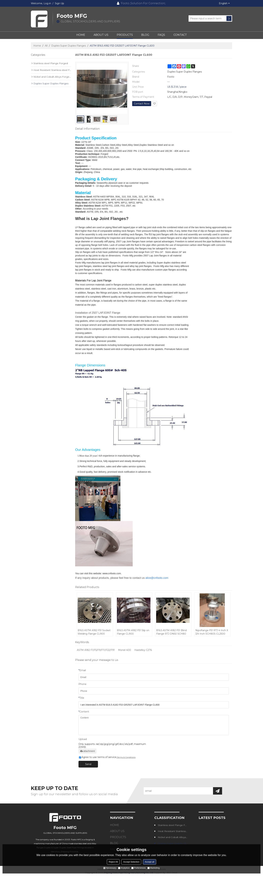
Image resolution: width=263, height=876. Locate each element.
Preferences (138, 868)
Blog (145, 34)
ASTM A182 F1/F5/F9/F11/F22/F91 (96, 650)
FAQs (161, 34)
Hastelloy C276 (143, 650)
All (46, 45)
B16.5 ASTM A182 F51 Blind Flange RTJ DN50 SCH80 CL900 (171, 632)
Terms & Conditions (126, 757)
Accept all (149, 862)
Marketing (153, 868)
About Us (101, 34)
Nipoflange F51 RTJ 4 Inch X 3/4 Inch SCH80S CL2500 (211, 632)
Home (80, 34)
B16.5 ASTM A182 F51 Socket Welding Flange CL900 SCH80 (94, 632)
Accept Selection (131, 862)
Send (88, 764)
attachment (87, 751)
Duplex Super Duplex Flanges (68, 45)
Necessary (109, 868)
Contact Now (141, 103)
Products (125, 34)
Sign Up (59, 3)
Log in (47, 3)
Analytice (124, 868)
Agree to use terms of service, (107, 757)
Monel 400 (124, 650)
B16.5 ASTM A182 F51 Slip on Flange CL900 (133, 632)
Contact (180, 34)
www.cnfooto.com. (112, 573)
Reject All (113, 862)
